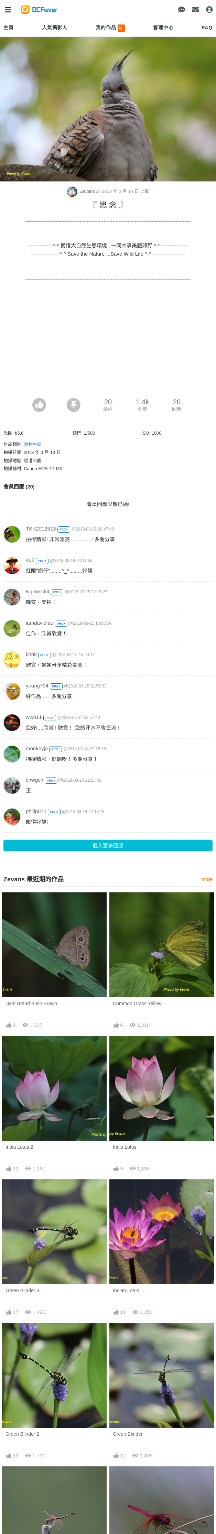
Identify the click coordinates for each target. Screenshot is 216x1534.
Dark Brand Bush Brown (31, 1003)
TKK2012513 (41, 529)
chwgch (34, 780)
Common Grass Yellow (137, 1003)
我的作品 (110, 28)
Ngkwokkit (37, 591)
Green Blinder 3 (22, 1290)
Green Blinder (127, 1434)
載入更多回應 (108, 846)
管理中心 (163, 27)
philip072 (36, 811)
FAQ (207, 27)
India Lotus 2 (19, 1147)
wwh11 (34, 717)
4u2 (30, 560)
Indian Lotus (126, 1290)
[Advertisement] (108, 346)
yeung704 (37, 686)
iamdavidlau (39, 623)
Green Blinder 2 (22, 1434)
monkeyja (37, 748)
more (207, 879)
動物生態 (33, 444)
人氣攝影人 (54, 27)
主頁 (8, 27)
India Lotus (125, 1147)
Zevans (81, 191)
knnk (31, 654)
